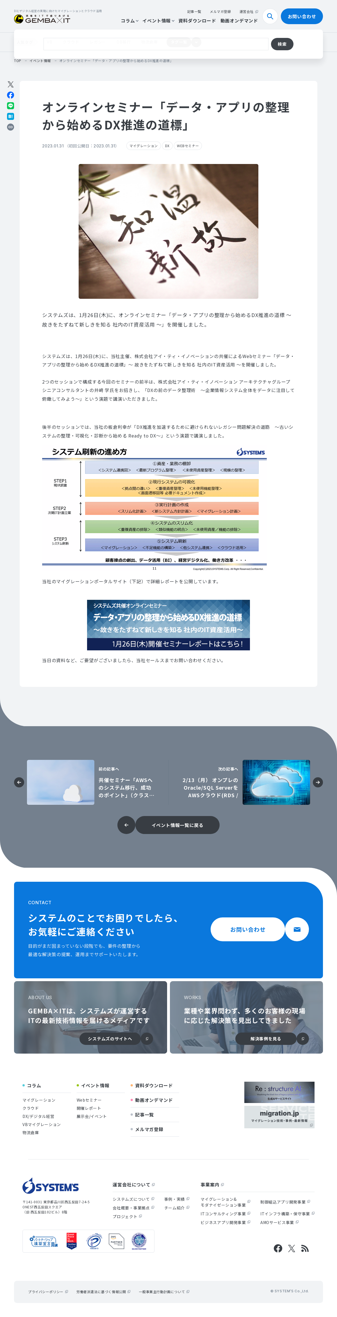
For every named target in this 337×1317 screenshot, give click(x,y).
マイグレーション (143, 145)
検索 (272, 16)
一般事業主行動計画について (164, 1291)
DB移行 (124, 42)
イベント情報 (158, 20)
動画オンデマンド (239, 20)
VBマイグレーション (41, 1124)
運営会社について (134, 1184)
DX (167, 145)
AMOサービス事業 (279, 1222)
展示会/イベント (92, 1116)
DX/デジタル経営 (38, 1116)
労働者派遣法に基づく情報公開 (103, 1291)
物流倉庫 (149, 42)
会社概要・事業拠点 (133, 1208)
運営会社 (249, 11)
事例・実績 (177, 1199)
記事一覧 (194, 11)
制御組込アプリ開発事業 (285, 1202)
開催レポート (89, 1108)
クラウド (71, 42)
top (17, 60)
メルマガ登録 (220, 11)
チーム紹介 (177, 1208)
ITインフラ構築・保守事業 (287, 1213)
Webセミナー (89, 1100)
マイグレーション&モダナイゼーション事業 (226, 1202)
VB (49, 42)
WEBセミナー (188, 145)
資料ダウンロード (197, 20)
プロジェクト (127, 1216)
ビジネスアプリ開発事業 (226, 1222)
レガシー (98, 42)
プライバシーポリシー (48, 1291)
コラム (129, 20)
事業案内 (212, 1184)
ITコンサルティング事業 (225, 1213)
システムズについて (133, 1199)
